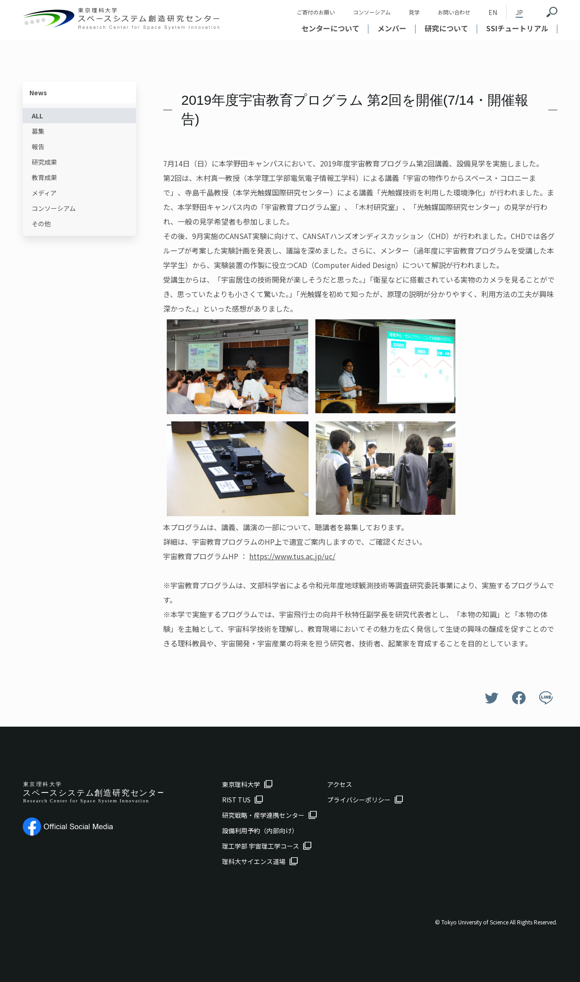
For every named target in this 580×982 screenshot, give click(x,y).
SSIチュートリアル (517, 28)
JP (519, 12)
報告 (38, 146)
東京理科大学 (241, 784)
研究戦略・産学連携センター (263, 815)
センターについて (330, 28)
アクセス (339, 784)
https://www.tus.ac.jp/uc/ (292, 556)
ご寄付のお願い (316, 12)
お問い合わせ (454, 12)
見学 (414, 12)
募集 (38, 131)
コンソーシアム (372, 12)
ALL (37, 115)
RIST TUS (236, 799)
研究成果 (44, 161)
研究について (446, 28)
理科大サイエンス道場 (253, 861)
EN (492, 12)
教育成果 (44, 177)
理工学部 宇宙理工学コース (260, 845)
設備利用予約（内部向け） (260, 830)
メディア (44, 192)
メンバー (391, 28)
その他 (41, 223)
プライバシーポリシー (359, 799)
